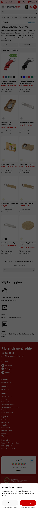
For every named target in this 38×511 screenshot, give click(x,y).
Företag (28, 503)
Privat (10, 503)
